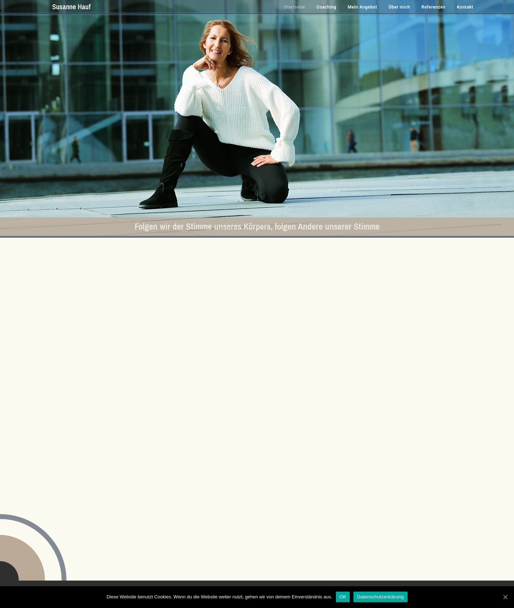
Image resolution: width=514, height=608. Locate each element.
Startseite (294, 7)
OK (342, 596)
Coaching (326, 7)
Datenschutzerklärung (380, 596)
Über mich (399, 7)
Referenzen (433, 7)
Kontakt (465, 7)
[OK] (505, 597)
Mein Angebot (362, 7)
